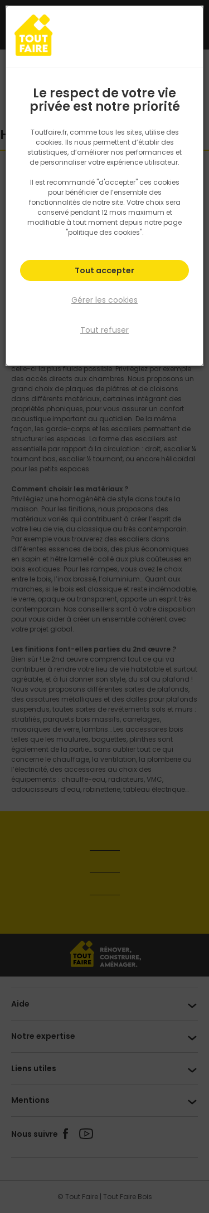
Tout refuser (104, 330)
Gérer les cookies (104, 299)
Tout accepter (104, 270)
